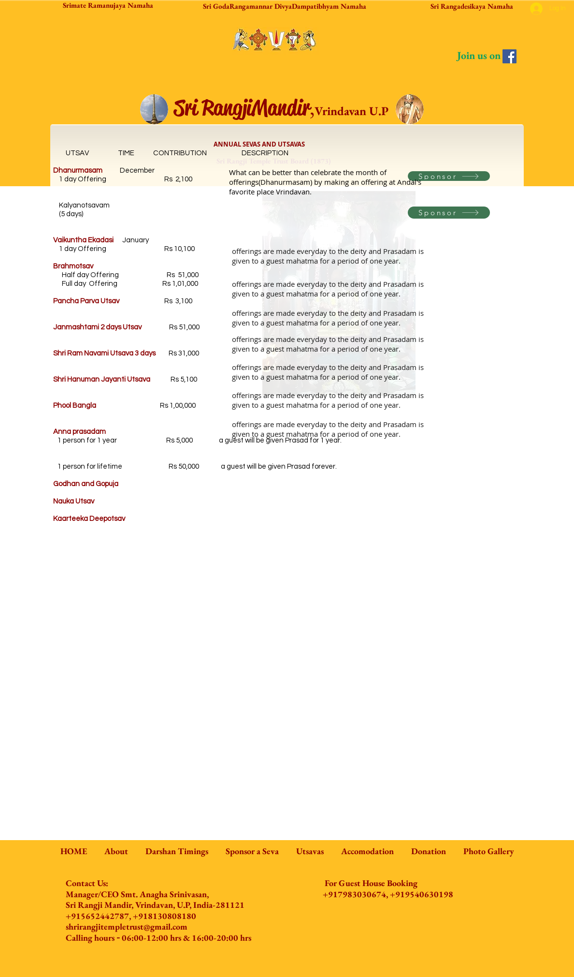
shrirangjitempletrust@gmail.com (126, 926)
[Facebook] (509, 56)
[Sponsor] (449, 176)
